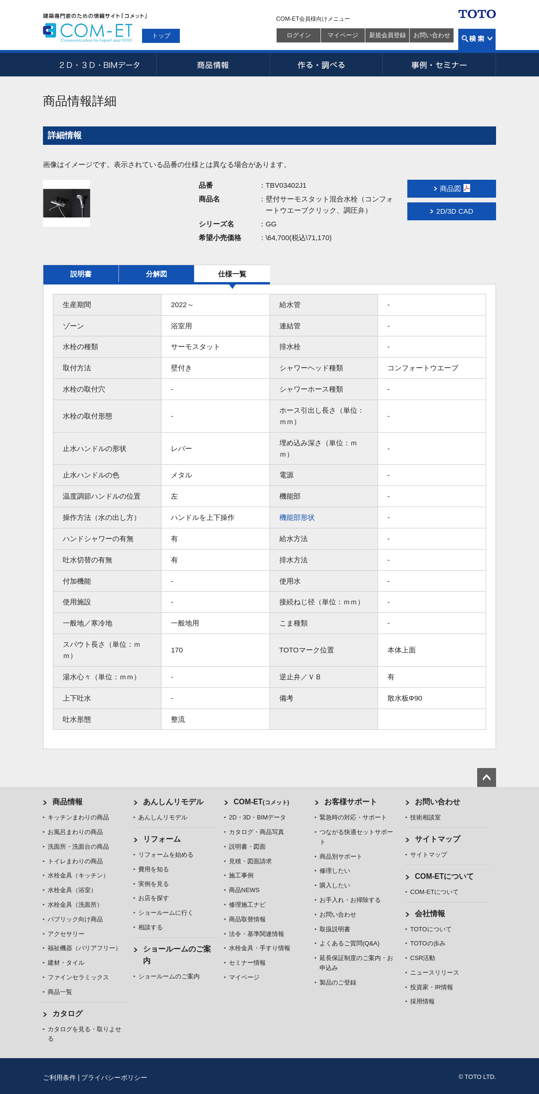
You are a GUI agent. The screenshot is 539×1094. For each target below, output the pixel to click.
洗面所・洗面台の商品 (78, 846)
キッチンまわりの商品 (78, 817)
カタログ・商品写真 (256, 831)
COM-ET (261, 802)
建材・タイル (66, 962)
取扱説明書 (335, 929)
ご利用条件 (59, 1077)
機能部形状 (297, 517)
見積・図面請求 (250, 861)
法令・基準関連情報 (256, 933)
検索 (477, 39)
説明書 (81, 274)
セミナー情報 (247, 962)
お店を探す (153, 898)
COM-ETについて (444, 876)
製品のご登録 (338, 982)
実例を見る (153, 883)
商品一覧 (60, 991)
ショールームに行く (166, 912)
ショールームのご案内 (169, 976)
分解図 (156, 274)
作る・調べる (326, 64)
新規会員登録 (387, 35)
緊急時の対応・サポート (353, 817)
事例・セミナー (439, 64)
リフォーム (162, 839)
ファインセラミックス (78, 977)
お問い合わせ (431, 35)
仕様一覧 (232, 274)
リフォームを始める (166, 854)
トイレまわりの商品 (75, 861)
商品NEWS (244, 890)
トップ (161, 35)
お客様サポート (350, 802)
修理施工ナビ (247, 904)
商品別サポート (341, 856)
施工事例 (241, 875)
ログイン (298, 35)
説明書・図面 (247, 846)
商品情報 (213, 64)
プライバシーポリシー (114, 1077)
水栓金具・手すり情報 (259, 948)
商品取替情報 (247, 919)
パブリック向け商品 (75, 919)
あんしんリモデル (173, 802)
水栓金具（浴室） (72, 890)
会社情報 (430, 914)
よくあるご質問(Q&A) (349, 943)
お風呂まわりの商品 (75, 831)
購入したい (335, 885)
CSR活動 (422, 957)
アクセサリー (66, 933)
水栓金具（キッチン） (78, 875)
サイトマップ (437, 839)
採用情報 (422, 1001)
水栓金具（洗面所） (75, 904)
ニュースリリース (434, 972)
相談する (150, 927)
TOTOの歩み (428, 943)
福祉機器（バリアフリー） (84, 948)
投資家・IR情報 (431, 987)
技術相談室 (425, 817)
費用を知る (153, 869)
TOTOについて (431, 929)
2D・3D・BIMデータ (99, 64)
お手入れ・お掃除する (350, 899)
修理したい (335, 870)
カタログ (67, 1014)
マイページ (343, 35)
